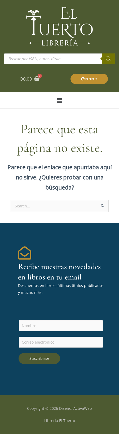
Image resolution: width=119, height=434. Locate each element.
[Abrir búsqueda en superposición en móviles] (59, 58)
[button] (59, 100)
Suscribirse (39, 358)
